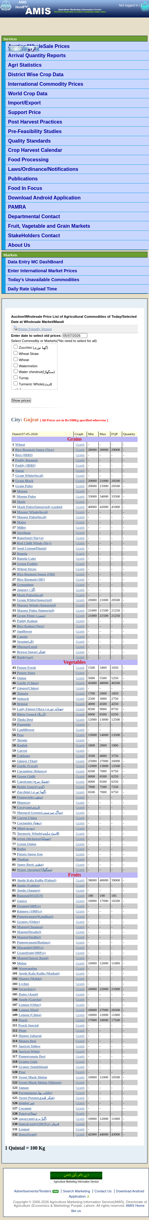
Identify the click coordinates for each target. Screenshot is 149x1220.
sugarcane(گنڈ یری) (33, 1118)
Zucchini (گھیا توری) (33, 347)
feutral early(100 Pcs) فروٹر (39, 1124)
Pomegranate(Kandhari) (35, 916)
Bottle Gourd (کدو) (31, 787)
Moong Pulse (26, 496)
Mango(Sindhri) (29, 937)
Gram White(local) (29, 475)
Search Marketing (76, 1191)
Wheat (24, 360)
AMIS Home (135, 1205)
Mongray (24, 802)
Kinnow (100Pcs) (29, 911)
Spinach (23, 698)
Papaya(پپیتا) (28, 1113)
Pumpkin (24, 724)
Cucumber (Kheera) (32, 771)
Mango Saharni (30, 1035)
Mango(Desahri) (29, 932)
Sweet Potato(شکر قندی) (37, 1098)
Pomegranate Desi (32, 1056)
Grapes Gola (28, 1061)
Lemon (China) (30, 1015)
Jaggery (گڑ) (26, 590)
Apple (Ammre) (28, 890)
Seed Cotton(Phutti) (32, 548)
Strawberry (27, 989)
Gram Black (24, 480)
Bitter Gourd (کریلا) (31, 714)
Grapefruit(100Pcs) (31, 952)
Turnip (23, 378)
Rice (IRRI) (24, 455)
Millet (21, 527)
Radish (22, 745)
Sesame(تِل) (25, 641)
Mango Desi (27, 1041)
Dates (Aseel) (28, 994)
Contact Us (103, 1191)
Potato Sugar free (30, 854)
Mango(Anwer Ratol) (33, 958)
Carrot (22, 750)
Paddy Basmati (26, 460)
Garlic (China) (28, 683)
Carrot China (27, 818)
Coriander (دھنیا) (29, 823)
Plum (23, 1030)
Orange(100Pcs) (29, 906)
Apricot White (29, 1051)
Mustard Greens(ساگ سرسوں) (40, 812)
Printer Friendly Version (32, 328)
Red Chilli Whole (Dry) (34, 543)
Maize (21, 522)
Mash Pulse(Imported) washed (39, 507)
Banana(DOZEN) (30, 895)
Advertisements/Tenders (33, 1191)
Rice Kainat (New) (30, 626)
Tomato (22, 693)
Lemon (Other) (30, 1004)
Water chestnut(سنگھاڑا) (37, 372)
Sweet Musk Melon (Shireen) (40, 1082)
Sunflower (24, 631)
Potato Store (26, 673)
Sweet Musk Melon (33, 1077)
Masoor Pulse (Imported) (35, 610)
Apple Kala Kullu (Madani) (39, 973)
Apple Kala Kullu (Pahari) (36, 880)
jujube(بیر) (27, 1103)
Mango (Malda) (30, 978)
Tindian (23, 859)
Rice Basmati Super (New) (34, 449)
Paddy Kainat (27, 621)
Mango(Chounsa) (30, 927)
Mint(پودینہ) (26, 828)
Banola (22, 553)
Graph (80, 444)
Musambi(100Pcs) (30, 947)
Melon (22, 963)
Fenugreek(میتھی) (30, 797)
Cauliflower (26, 729)
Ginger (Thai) (27, 761)
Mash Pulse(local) (30, 595)
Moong (22, 491)
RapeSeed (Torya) (30, 538)
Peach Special (28, 1025)
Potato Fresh (26, 667)
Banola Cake (26, 558)
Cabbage (23, 756)
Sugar (19, 470)
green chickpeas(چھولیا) (34, 838)
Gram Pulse (24, 486)
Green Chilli (26, 776)
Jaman (24, 1087)
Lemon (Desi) (29, 1010)
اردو (31, 48)
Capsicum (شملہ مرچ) (33, 781)
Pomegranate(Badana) (33, 942)
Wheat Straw (29, 354)
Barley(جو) (25, 657)
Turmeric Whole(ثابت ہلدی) (38, 833)
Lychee (24, 984)
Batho (21, 849)
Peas (20, 735)
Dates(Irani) (28, 1134)
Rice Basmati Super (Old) (36, 574)
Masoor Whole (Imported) (36, 605)
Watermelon (28, 366)
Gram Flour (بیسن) (31, 615)
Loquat (24, 1129)
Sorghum (24, 532)
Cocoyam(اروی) (28, 807)
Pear (22, 1072)
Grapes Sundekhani (33, 1066)
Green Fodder (27, 563)
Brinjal (22, 704)
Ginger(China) (28, 688)
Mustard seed (27, 646)
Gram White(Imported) (34, 600)
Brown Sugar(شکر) (31, 652)
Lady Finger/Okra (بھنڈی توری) (40, 709)
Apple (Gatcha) (30, 999)
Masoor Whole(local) (32, 512)
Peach (23, 1020)
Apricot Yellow (29, 1046)
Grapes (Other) (28, 921)
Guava (22, 901)
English (16, 48)
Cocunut (25, 1108)
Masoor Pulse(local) (31, 517)
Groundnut (25, 584)
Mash (21, 501)
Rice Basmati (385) (31, 579)
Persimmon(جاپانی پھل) (35, 1093)
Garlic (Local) (27, 766)
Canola (22, 636)
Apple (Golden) (28, 885)
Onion (21, 678)
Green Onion (26, 844)
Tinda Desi (25, 719)
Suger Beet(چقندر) (30, 864)
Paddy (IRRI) (25, 465)
